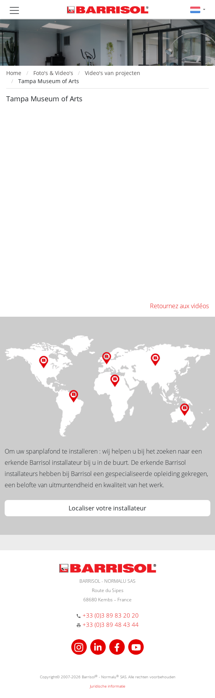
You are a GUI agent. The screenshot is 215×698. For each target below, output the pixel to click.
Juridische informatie (107, 686)
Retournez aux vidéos (179, 306)
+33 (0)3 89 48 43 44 (111, 624)
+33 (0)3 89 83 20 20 (111, 615)
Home (13, 73)
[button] (197, 9)
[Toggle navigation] (14, 10)
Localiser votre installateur (107, 508)
